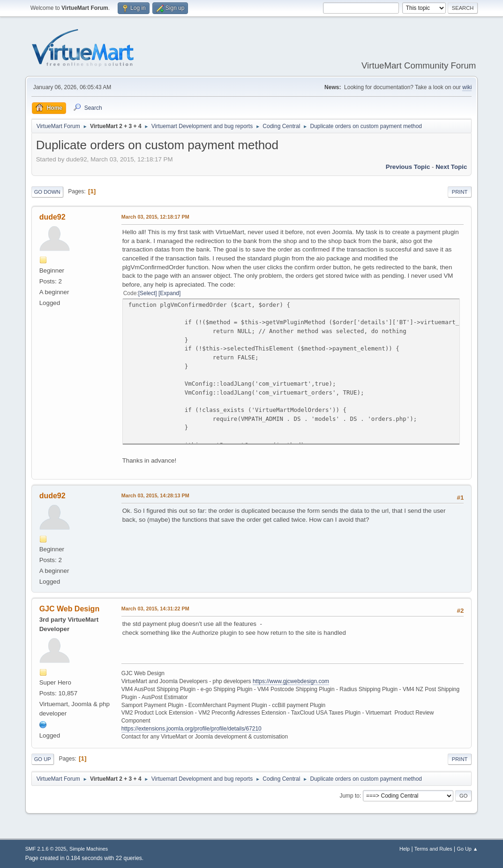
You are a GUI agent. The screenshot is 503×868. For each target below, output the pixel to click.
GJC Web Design (69, 609)
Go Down (47, 192)
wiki (467, 87)
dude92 (52, 217)
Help (404, 849)
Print (460, 192)
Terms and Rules (433, 849)
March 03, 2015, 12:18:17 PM (155, 217)
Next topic (451, 166)
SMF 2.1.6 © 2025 (46, 849)
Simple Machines (88, 849)
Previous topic (408, 166)
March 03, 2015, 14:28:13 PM (155, 495)
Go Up (42, 759)
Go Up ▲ (467, 849)
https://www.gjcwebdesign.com (291, 681)
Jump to (349, 795)
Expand (169, 293)
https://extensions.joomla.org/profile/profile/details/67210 (191, 728)
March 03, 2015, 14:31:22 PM (155, 608)
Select (147, 293)
